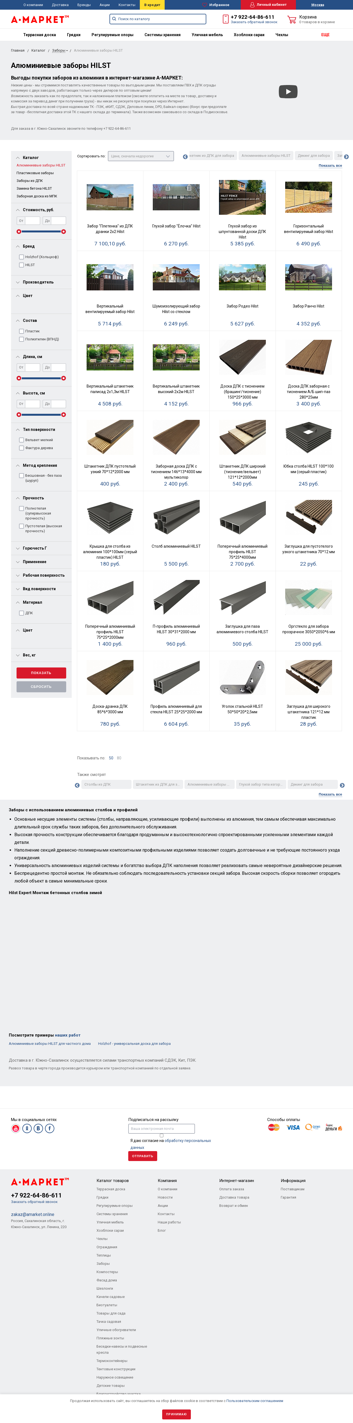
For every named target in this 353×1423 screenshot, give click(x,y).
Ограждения (107, 1247)
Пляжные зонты (110, 1338)
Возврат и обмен (233, 1206)
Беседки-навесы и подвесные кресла (122, 1349)
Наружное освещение (115, 1377)
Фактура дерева (39, 448)
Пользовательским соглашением (254, 1401)
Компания (167, 1180)
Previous (185, 157)
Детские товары (111, 1386)
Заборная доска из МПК (37, 196)
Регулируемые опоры (112, 35)
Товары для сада (111, 1313)
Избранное (215, 5)
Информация (293, 1180)
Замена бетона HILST (34, 188)
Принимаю (176, 1414)
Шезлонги (105, 1288)
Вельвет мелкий (39, 440)
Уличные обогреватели (116, 1330)
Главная (18, 50)
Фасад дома (107, 1280)
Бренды (84, 5)
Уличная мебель (207, 35)
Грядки (74, 35)
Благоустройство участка (119, 1394)
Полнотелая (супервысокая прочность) (38, 513)
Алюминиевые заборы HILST (41, 165)
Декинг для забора (314, 155)
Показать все (330, 166)
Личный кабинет (268, 4)
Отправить (142, 1156)
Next (346, 157)
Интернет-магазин (236, 1180)
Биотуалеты (107, 1305)
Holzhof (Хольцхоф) (42, 257)
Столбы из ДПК (97, 784)
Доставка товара (234, 1197)
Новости (165, 1197)
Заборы (58, 50)
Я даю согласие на (170, 1144)
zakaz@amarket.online (32, 1214)
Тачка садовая (109, 1321)
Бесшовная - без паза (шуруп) (43, 478)
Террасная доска (39, 35)
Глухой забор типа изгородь (262, 784)
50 (111, 758)
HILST (30, 265)
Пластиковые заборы (35, 173)
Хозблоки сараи (249, 35)
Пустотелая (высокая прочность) (43, 528)
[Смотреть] (288, 91)
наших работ (68, 1035)
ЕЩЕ (325, 35)
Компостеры (107, 1272)
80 (119, 758)
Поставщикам (292, 1189)
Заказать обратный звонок (254, 22)
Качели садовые (111, 1297)
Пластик (32, 331)
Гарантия (288, 1197)
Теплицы (104, 1255)
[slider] (19, 231)
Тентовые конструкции (116, 1369)
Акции (105, 5)
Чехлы (282, 35)
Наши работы (169, 1222)
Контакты (127, 5)
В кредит (152, 5)
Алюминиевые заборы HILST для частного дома (50, 1044)
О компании (33, 5)
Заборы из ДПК (30, 181)
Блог (162, 1230)
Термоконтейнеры (112, 1361)
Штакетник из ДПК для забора (208, 155)
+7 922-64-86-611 (252, 17)
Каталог (38, 50)
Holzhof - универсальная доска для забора (134, 1044)
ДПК (29, 613)
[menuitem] (39, 35)
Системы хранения (163, 35)
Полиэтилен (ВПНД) (42, 339)
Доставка (60, 5)
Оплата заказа (231, 1189)
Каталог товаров (113, 1180)
